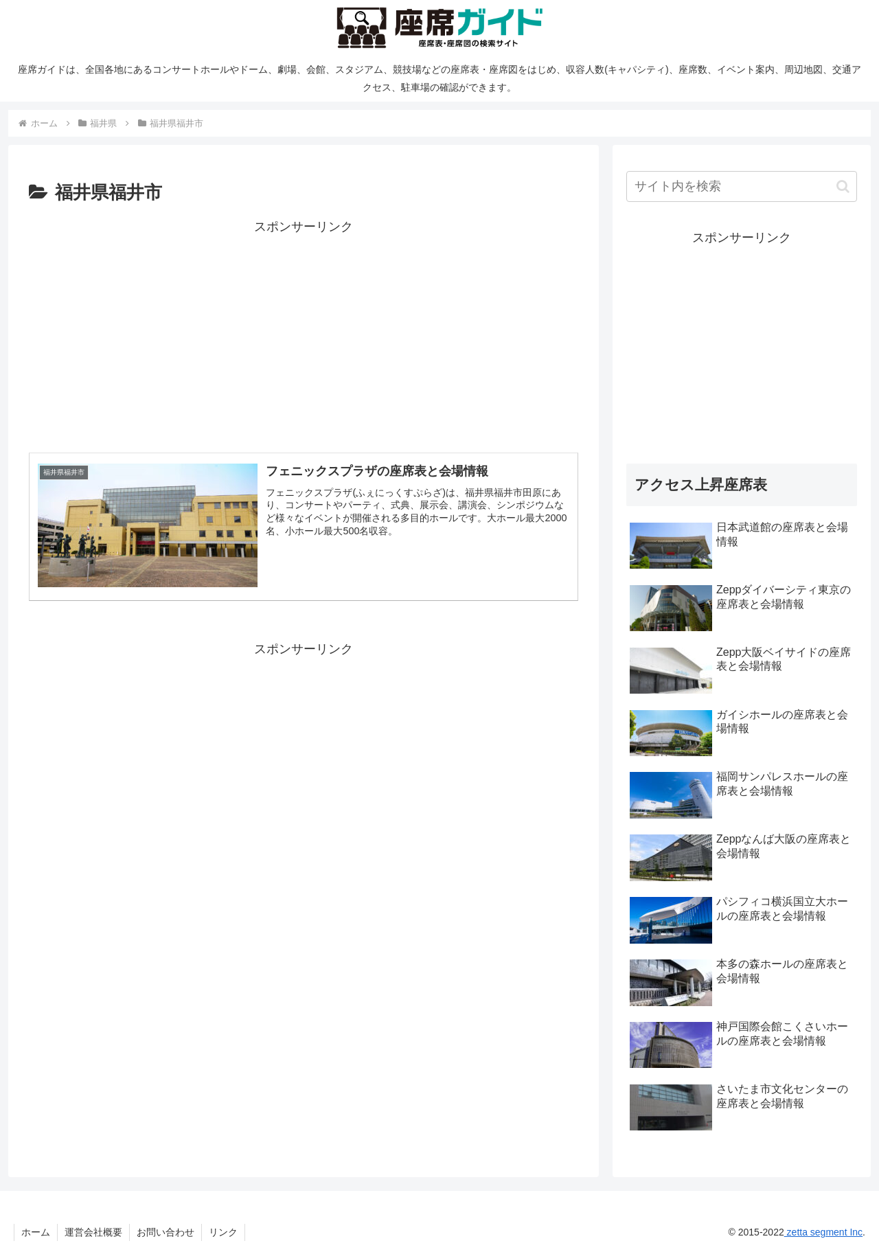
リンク (223, 1232)
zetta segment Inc (823, 1232)
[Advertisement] (303, 334)
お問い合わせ (165, 1232)
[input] (741, 186)
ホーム (35, 1232)
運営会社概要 (93, 1232)
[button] (843, 186)
